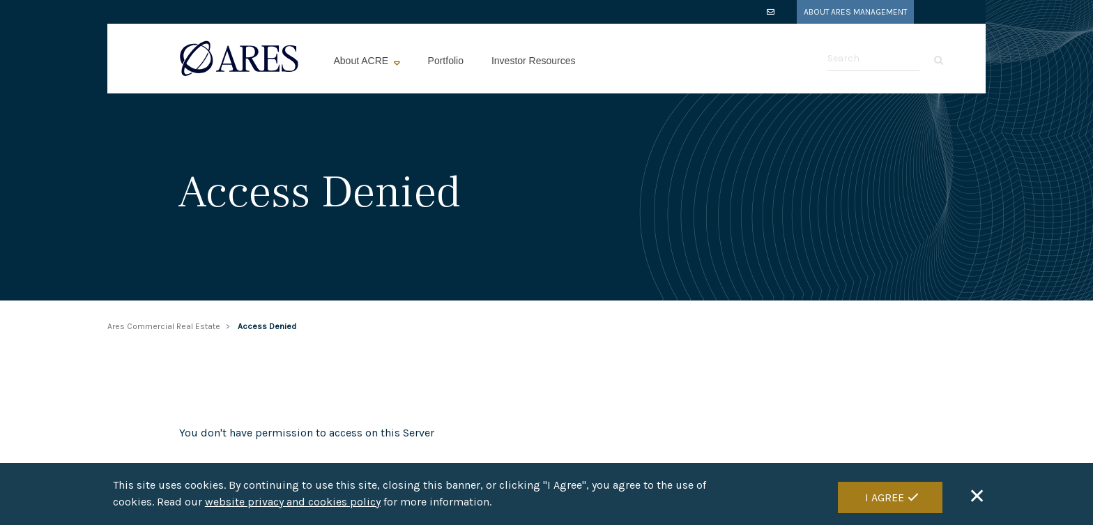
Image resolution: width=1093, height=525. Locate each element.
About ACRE (363, 60)
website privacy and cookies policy (293, 502)
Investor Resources (533, 60)
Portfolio (446, 60)
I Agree (884, 497)
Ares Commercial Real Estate (163, 326)
